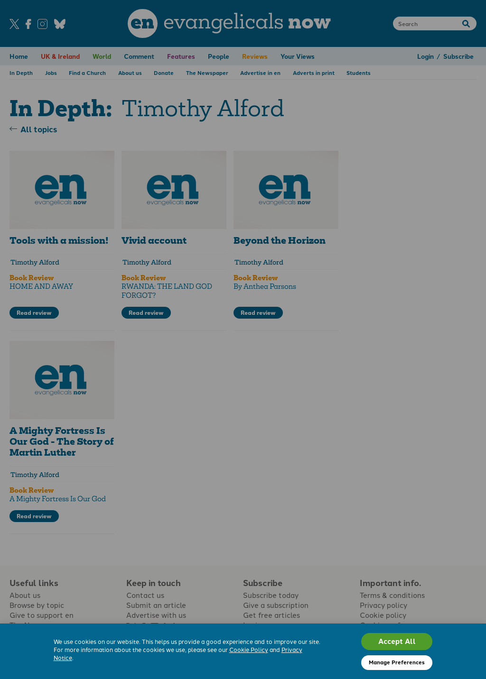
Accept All (397, 641)
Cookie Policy (248, 649)
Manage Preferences (397, 662)
